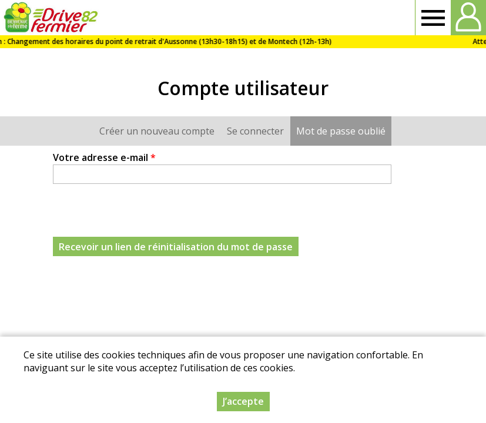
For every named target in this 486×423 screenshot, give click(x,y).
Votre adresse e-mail (104, 157)
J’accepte (243, 401)
